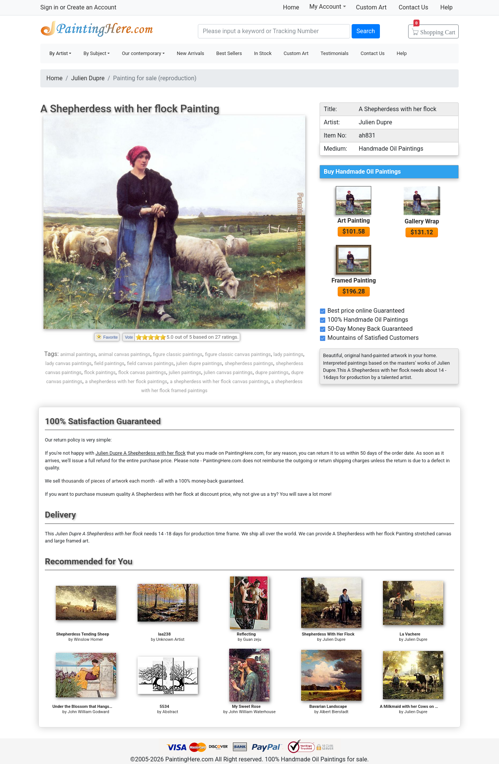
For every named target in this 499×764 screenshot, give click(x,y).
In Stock (263, 53)
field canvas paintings (150, 363)
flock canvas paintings (142, 372)
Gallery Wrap (421, 221)
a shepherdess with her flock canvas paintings (219, 381)
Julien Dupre (88, 78)
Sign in (49, 7)
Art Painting (353, 220)
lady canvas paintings (68, 363)
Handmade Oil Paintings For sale (96, 30)
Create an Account (91, 7)
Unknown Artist (170, 639)
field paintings (109, 363)
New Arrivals (190, 53)
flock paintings (99, 372)
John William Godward (88, 711)
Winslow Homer (88, 639)
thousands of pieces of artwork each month (108, 481)
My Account (327, 6)
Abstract (170, 711)
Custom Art (371, 7)
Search (366, 31)
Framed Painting (353, 280)
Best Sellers (229, 53)
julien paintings (185, 372)
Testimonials (334, 53)
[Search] (274, 31)
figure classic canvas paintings (238, 354)
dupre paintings (271, 372)
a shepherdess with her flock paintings (126, 381)
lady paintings (288, 354)
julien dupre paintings (199, 363)
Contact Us (414, 7)
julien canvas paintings (228, 372)
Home (291, 7)
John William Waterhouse (252, 711)
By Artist (58, 53)
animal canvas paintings (124, 354)
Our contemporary (141, 53)
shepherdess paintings (249, 363)
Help (446, 7)
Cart (434, 29)
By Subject (94, 53)
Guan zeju (252, 639)
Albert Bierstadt (334, 711)
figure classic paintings (177, 354)
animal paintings (78, 354)
